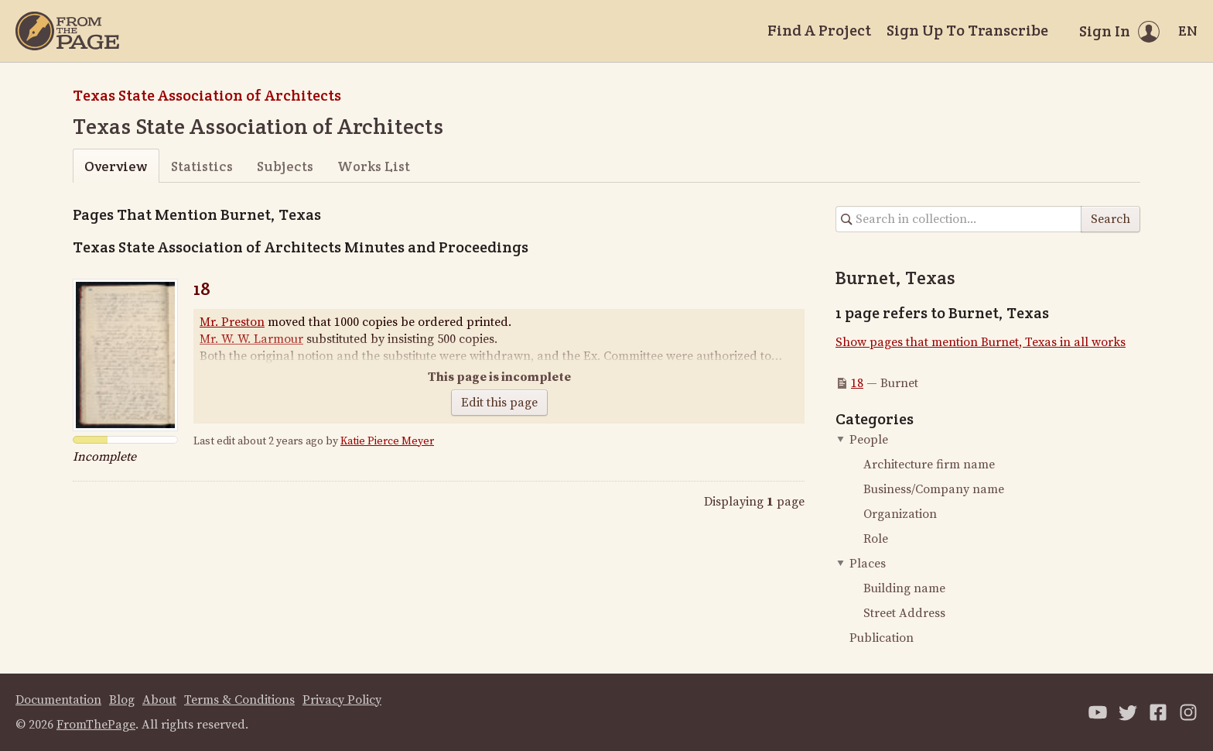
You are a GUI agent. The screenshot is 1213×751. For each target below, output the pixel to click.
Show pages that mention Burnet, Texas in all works (980, 342)
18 (201, 288)
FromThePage (95, 724)
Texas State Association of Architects (207, 95)
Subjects (285, 166)
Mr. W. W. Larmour (251, 339)
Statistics (202, 166)
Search (1110, 219)
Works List (373, 166)
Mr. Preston (232, 322)
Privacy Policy (341, 700)
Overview (115, 166)
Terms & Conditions (239, 700)
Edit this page (499, 402)
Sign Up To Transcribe (967, 30)
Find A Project (819, 30)
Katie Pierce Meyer (387, 441)
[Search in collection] (958, 219)
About (159, 700)
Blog (122, 700)
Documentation (58, 700)
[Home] (67, 31)
